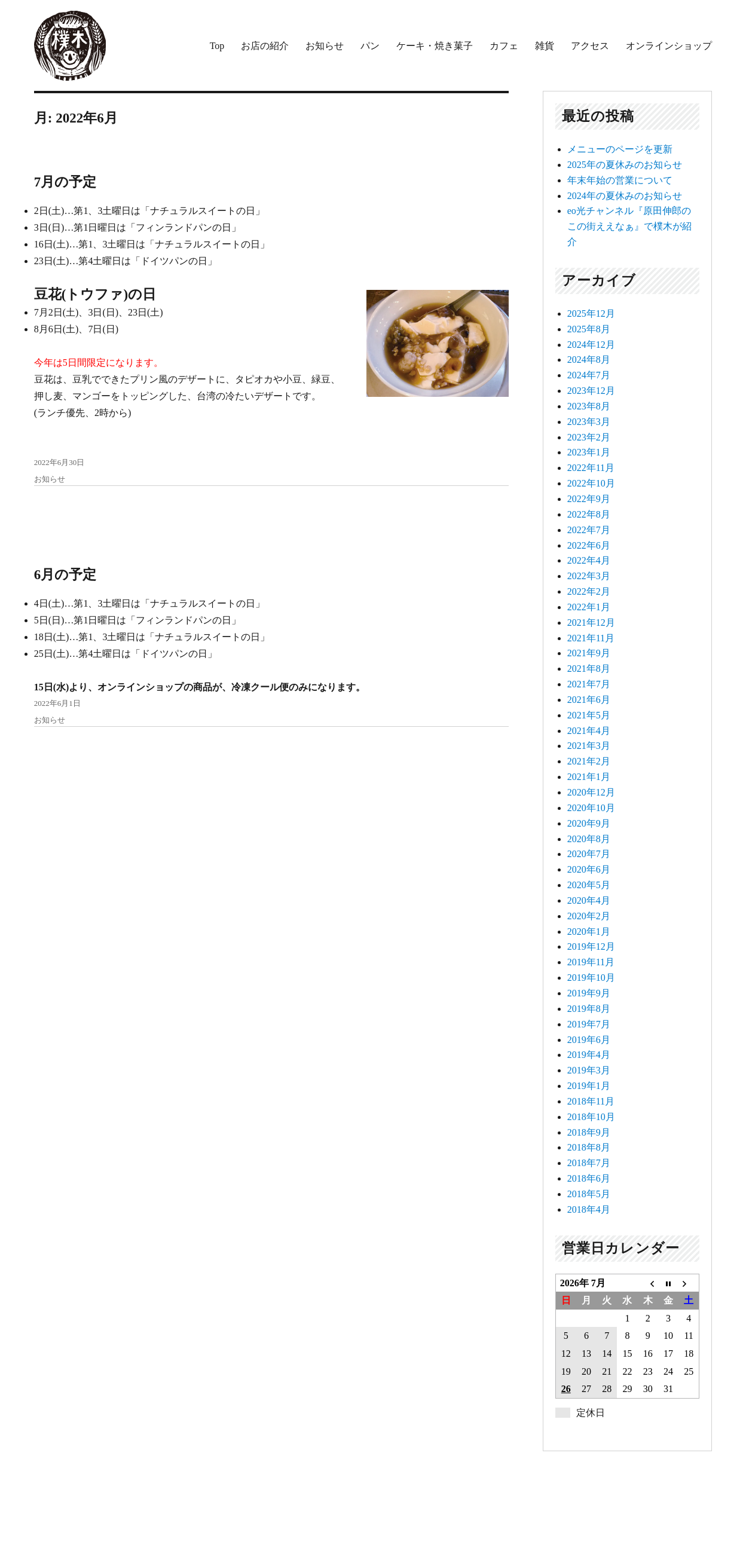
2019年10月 (591, 977)
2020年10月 (591, 808)
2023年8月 (588, 406)
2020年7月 (588, 854)
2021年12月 (591, 622)
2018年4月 (588, 1209)
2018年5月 (588, 1194)
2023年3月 (588, 422)
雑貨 (544, 46)
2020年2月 (588, 916)
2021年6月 (588, 700)
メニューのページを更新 (619, 149)
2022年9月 (588, 499)
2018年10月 (591, 1117)
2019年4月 (588, 1055)
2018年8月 (588, 1147)
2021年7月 (588, 684)
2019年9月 (588, 993)
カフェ (504, 46)
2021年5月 (588, 715)
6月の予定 (65, 574)
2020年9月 (588, 823)
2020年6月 (588, 869)
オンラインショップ (669, 46)
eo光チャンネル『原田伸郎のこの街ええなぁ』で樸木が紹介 (629, 226)
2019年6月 (588, 1040)
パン (370, 46)
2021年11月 (590, 638)
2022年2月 (588, 591)
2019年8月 (588, 1009)
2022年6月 (588, 545)
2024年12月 (591, 344)
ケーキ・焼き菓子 (434, 46)
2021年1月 (588, 777)
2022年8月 (588, 514)
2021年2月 (588, 761)
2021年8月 (588, 668)
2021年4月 (588, 731)
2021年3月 (588, 746)
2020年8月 (588, 839)
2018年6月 (588, 1178)
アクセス (590, 46)
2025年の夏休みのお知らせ (624, 165)
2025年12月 (591, 313)
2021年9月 (588, 653)
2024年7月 (588, 375)
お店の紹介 (265, 46)
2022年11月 (590, 468)
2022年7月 (588, 530)
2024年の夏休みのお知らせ (624, 196)
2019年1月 (588, 1086)
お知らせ (324, 46)
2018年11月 (590, 1101)
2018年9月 (588, 1132)
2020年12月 (591, 792)
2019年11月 (590, 962)
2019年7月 (588, 1024)
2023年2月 (588, 437)
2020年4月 (588, 900)
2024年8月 (588, 359)
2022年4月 (588, 560)
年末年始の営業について (619, 180)
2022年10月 (591, 483)
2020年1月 (588, 931)
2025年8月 (588, 329)
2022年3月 (588, 576)
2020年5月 (588, 885)
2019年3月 (588, 1070)
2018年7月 (588, 1163)
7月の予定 (65, 182)
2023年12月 (591, 391)
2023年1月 (588, 452)
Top (217, 46)
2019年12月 (591, 946)
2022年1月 (588, 607)
